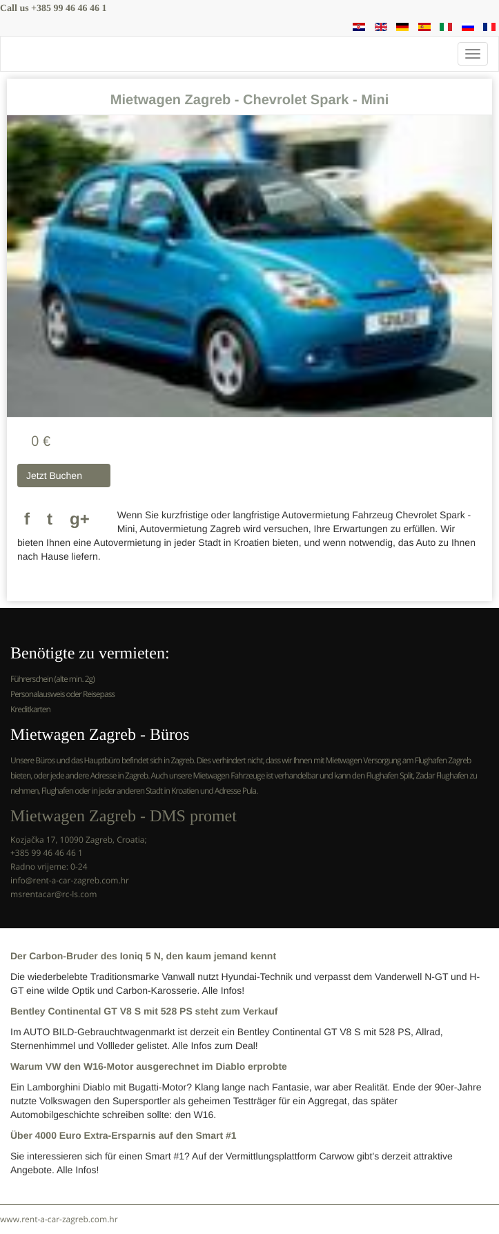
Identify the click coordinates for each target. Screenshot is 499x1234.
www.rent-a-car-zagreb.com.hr (59, 1219)
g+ (80, 519)
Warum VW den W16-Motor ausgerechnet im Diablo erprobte (148, 1066)
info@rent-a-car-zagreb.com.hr (69, 880)
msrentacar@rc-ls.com (53, 894)
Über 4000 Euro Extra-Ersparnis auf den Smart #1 (123, 1135)
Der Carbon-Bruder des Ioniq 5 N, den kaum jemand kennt (143, 955)
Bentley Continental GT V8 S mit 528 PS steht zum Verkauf (143, 1011)
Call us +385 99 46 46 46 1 (53, 8)
